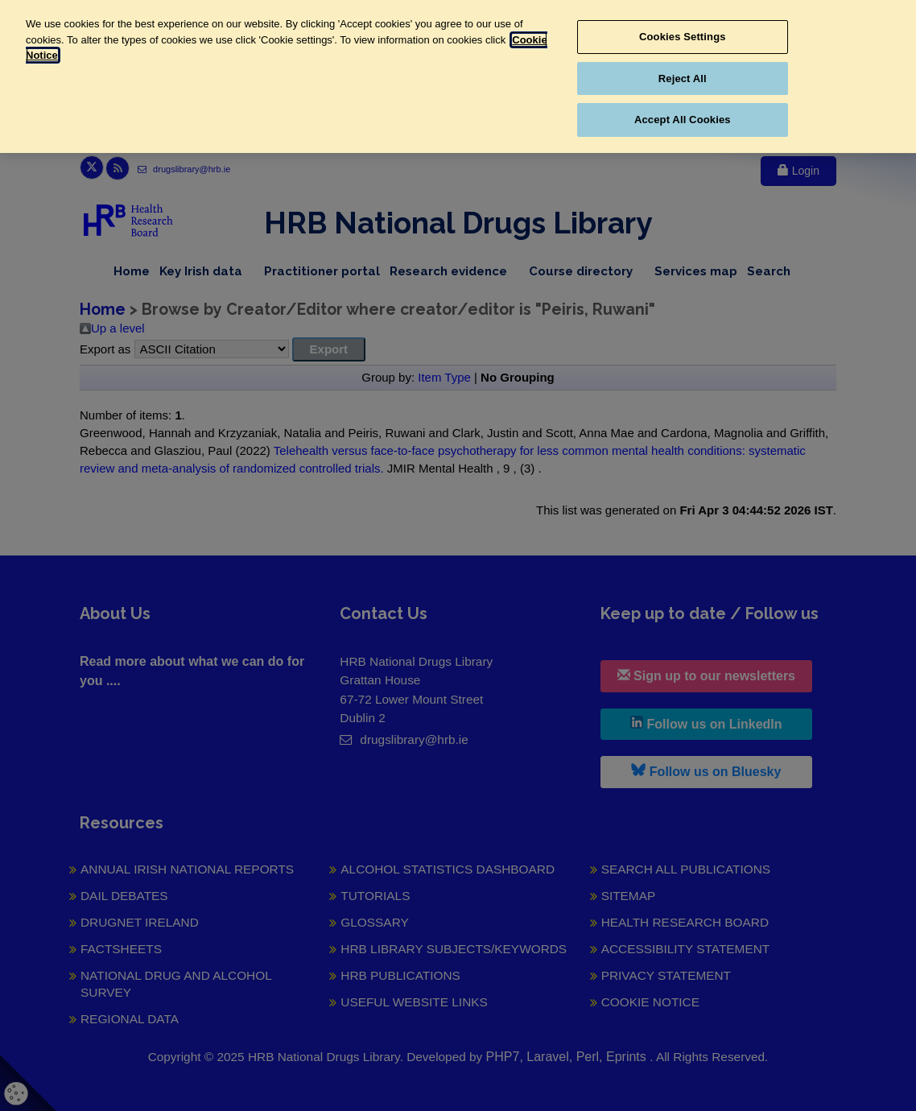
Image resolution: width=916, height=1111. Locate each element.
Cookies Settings (682, 37)
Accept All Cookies (682, 120)
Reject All (682, 78)
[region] (458, 76)
